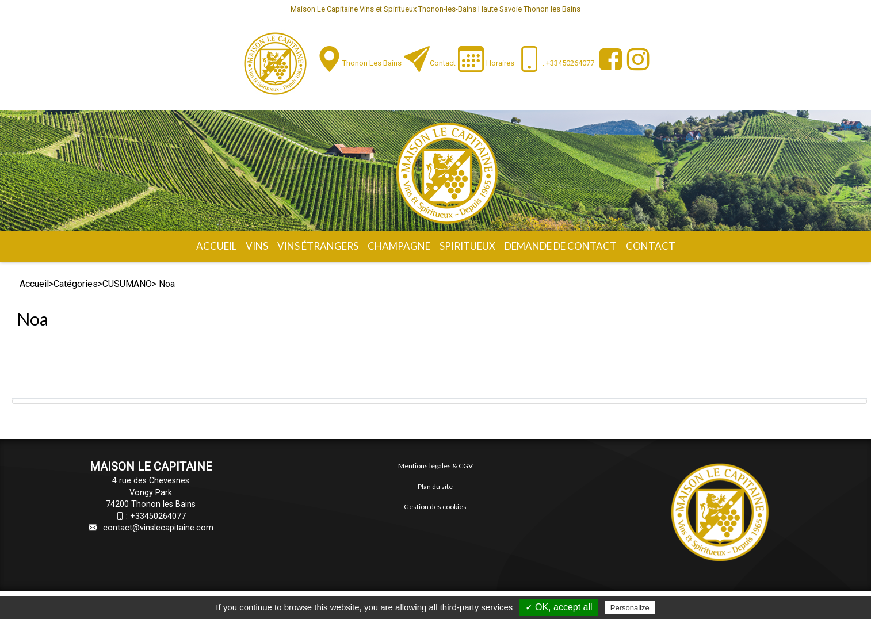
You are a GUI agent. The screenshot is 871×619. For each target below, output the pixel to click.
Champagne (399, 246)
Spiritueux (467, 246)
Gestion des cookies (435, 506)
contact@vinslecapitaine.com (158, 528)
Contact (443, 63)
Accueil (216, 246)
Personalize (630, 607)
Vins (257, 246)
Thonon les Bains (372, 63)
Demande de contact (561, 246)
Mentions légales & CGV (435, 465)
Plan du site (435, 486)
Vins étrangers (317, 246)
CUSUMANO (127, 283)
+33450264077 (158, 516)
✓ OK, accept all (559, 607)
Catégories (76, 283)
